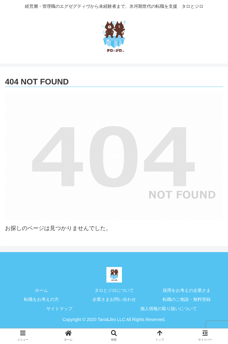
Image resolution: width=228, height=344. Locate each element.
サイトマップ (59, 308)
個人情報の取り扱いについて (168, 308)
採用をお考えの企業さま (187, 290)
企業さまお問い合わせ (114, 299)
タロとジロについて (114, 290)
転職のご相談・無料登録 (187, 299)
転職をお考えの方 (41, 299)
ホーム (41, 290)
